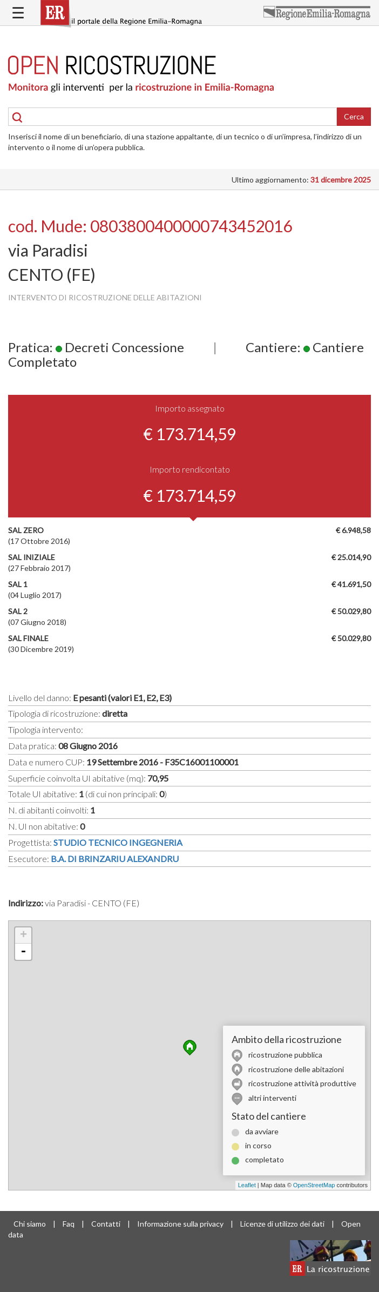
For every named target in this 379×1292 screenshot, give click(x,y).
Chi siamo (29, 1223)
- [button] (23, 952)
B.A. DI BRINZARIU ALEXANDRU (115, 858)
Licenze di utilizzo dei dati (282, 1223)
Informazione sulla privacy (180, 1223)
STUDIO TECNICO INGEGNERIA (117, 842)
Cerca (354, 116)
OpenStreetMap (314, 1185)
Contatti (105, 1223)
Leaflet (247, 1185)
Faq (69, 1223)
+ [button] (23, 935)
